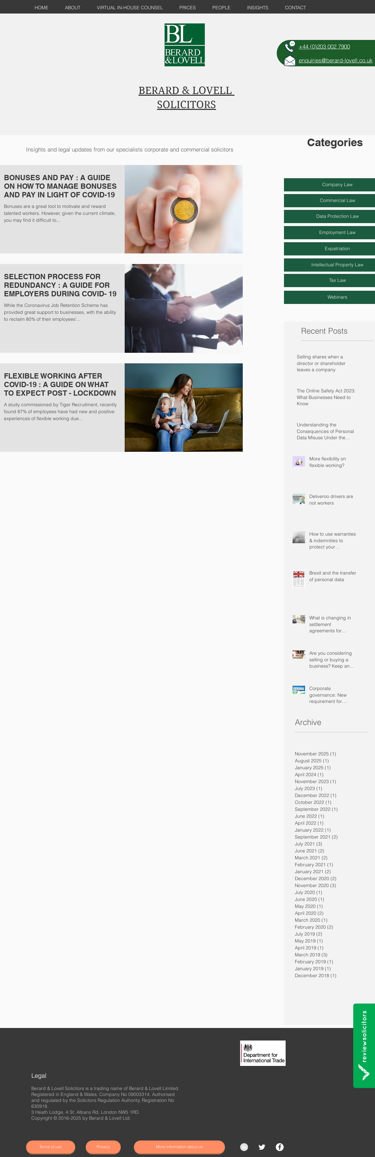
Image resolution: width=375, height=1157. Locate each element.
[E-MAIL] (290, 60)
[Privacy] (103, 1147)
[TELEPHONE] (290, 46)
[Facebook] (280, 1147)
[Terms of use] (50, 1147)
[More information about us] (179, 1147)
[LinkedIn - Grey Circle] (244, 1147)
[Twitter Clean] (262, 1147)
